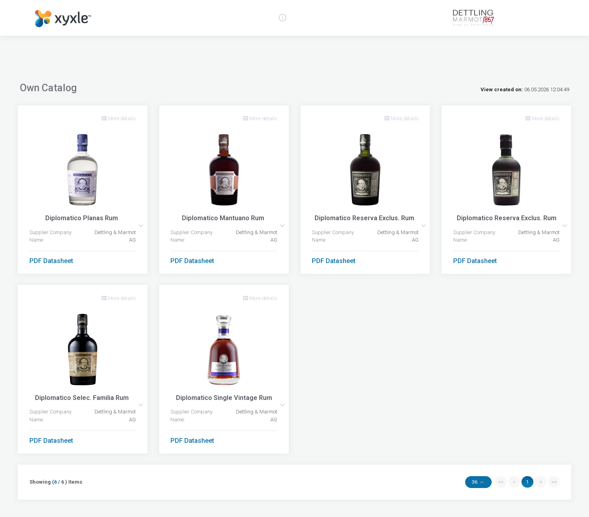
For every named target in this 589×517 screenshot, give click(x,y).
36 (475, 482)
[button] (140, 226)
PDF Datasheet (51, 261)
